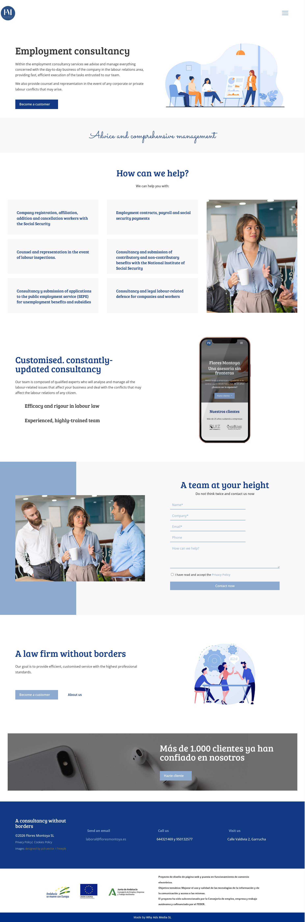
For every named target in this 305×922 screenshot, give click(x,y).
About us (75, 694)
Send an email (97, 830)
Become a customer (34, 104)
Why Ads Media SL (158, 917)
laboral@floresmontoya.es (106, 839)
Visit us (233, 830)
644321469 (165, 839)
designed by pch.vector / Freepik (45, 848)
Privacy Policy (221, 575)
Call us (162, 830)
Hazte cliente (174, 775)
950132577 (184, 839)
